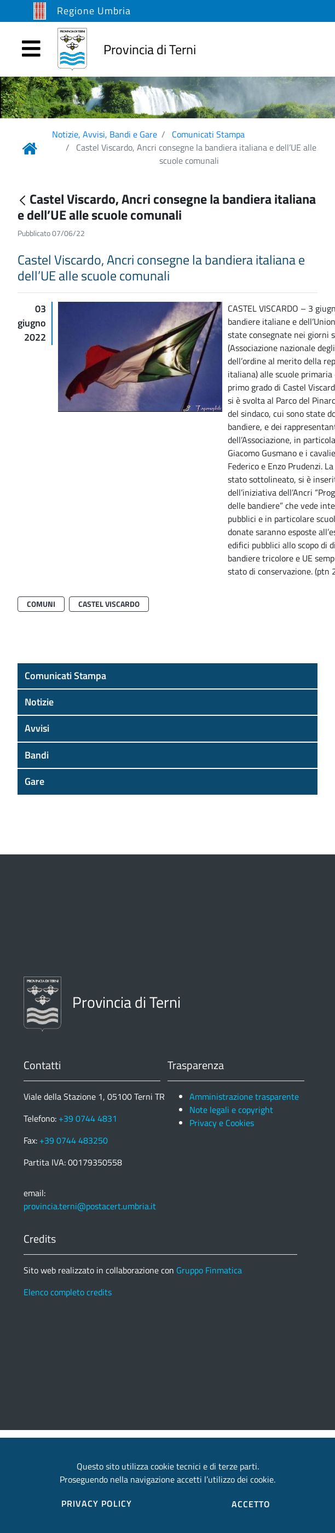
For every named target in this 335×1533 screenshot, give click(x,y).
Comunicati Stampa (208, 134)
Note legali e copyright (231, 1109)
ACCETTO (251, 1504)
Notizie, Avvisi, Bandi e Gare (104, 134)
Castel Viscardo (109, 604)
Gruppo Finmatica (209, 1270)
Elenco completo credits (68, 1292)
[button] (167, 676)
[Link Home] (29, 148)
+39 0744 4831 (88, 1118)
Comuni (41, 604)
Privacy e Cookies (221, 1122)
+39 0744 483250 (73, 1140)
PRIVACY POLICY (96, 1503)
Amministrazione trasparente (244, 1096)
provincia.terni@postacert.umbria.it (90, 1206)
